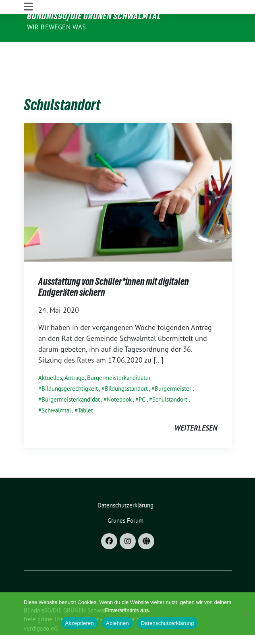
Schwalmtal (56, 386)
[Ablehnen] (245, 614)
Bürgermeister (173, 364)
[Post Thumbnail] (128, 166)
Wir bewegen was (56, 27)
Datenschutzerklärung (167, 623)
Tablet (85, 386)
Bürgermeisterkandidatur (119, 353)
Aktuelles (50, 353)
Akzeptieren (79, 623)
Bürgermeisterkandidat (70, 375)
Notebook (119, 375)
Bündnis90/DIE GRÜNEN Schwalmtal (94, 16)
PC (142, 375)
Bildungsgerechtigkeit (69, 364)
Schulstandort (169, 375)
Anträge (74, 353)
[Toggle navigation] (28, 49)
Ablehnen (117, 623)
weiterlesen (195, 403)
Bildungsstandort (126, 364)
